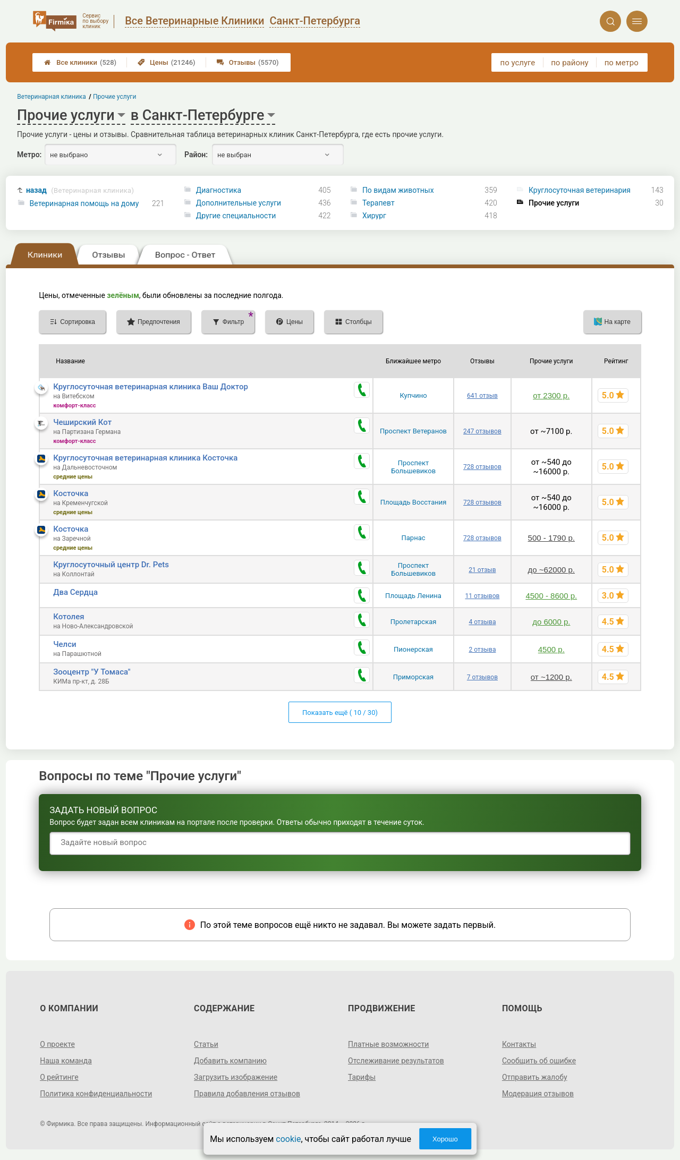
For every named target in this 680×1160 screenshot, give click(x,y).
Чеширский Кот (82, 422)
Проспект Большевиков (413, 467)
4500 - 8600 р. (551, 595)
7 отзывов (482, 677)
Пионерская (413, 649)
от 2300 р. (551, 395)
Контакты (519, 1044)
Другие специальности (236, 215)
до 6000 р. (551, 621)
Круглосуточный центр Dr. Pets (111, 564)
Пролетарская (413, 622)
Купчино (413, 395)
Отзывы (248, 62)
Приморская (413, 677)
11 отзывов (482, 596)
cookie (288, 1139)
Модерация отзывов (538, 1093)
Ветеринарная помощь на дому (84, 203)
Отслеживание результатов (396, 1060)
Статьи (206, 1044)
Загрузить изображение (235, 1077)
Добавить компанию (230, 1060)
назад (80, 190)
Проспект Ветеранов (413, 431)
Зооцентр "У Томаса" (91, 672)
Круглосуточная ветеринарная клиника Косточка (145, 458)
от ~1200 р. (551, 676)
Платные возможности (388, 1044)
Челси (64, 644)
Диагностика (218, 190)
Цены (167, 62)
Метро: (29, 154)
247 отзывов (482, 431)
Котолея (68, 616)
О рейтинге (59, 1077)
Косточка (70, 493)
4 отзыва (482, 622)
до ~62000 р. (551, 569)
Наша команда (66, 1060)
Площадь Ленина (413, 596)
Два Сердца (75, 592)
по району (569, 62)
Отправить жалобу (534, 1077)
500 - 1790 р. (551, 537)
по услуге (518, 62)
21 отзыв (482, 570)
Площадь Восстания (413, 502)
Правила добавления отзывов (247, 1093)
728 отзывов (482, 467)
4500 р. (551, 649)
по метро (622, 62)
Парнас (414, 538)
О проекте (57, 1044)
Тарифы (362, 1077)
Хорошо (445, 1139)
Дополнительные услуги (238, 203)
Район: (196, 154)
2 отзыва (482, 649)
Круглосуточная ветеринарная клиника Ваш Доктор (150, 386)
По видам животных (398, 190)
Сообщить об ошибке (539, 1060)
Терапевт (378, 203)
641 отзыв (482, 395)
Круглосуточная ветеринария (580, 190)
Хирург (374, 215)
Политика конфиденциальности (96, 1093)
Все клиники (80, 62)
